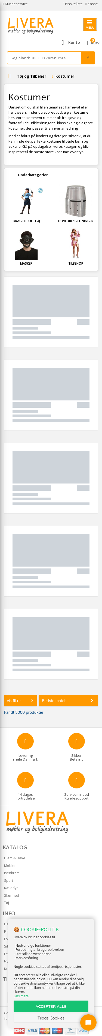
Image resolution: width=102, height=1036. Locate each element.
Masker (26, 263)
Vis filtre (21, 700)
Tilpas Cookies (51, 1018)
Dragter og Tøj (26, 221)
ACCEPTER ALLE (51, 1006)
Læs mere (21, 996)
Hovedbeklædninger (75, 221)
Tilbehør (75, 263)
